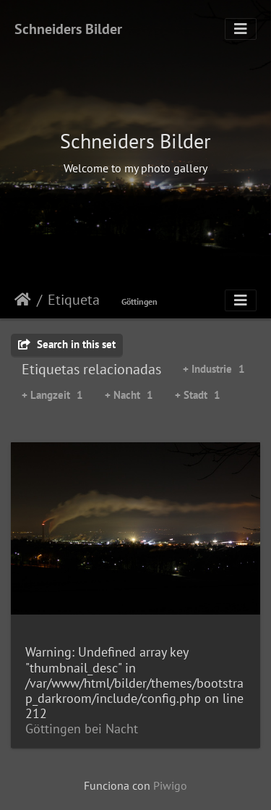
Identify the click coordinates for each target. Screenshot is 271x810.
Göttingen (139, 301)
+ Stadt (197, 395)
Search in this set (67, 344)
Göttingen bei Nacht (81, 728)
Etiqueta (74, 299)
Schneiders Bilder (68, 29)
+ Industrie (214, 369)
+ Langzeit (52, 395)
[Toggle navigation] (241, 29)
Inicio (22, 300)
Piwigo (170, 785)
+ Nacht (129, 395)
